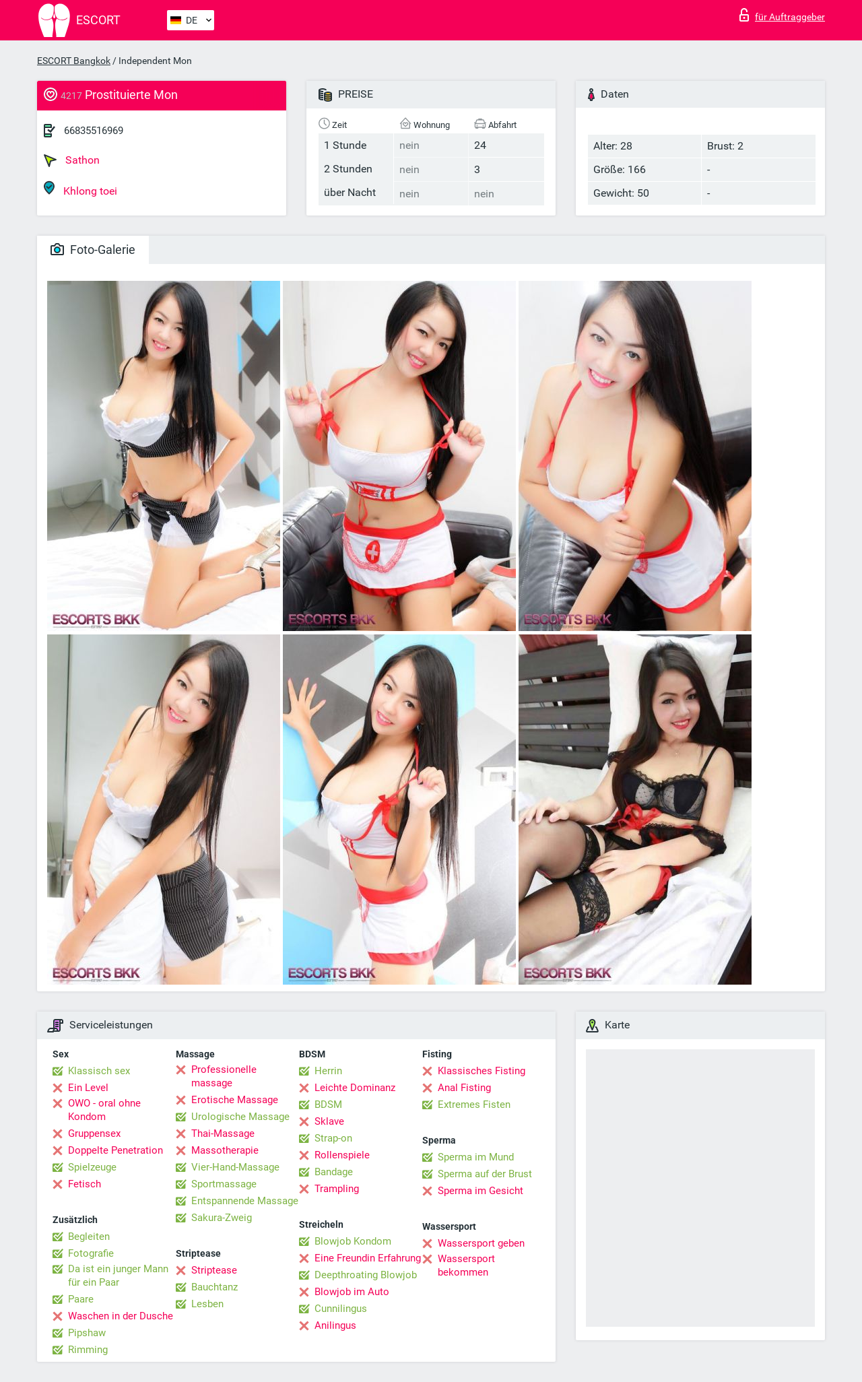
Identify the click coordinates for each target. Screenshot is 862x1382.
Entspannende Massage (244, 1201)
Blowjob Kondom (352, 1241)
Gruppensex (94, 1133)
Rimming (88, 1350)
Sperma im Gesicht (480, 1191)
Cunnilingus (340, 1309)
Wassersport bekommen (466, 1265)
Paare (81, 1299)
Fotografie (91, 1253)
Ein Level (88, 1088)
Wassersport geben (481, 1243)
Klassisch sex (99, 1071)
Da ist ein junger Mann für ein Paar (118, 1275)
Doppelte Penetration (115, 1150)
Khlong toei (80, 188)
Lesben (207, 1304)
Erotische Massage (234, 1100)
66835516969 (93, 131)
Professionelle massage (224, 1076)
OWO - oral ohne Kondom (104, 1110)
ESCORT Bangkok (73, 60)
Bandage (333, 1172)
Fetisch (84, 1184)
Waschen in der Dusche (120, 1316)
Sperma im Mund (476, 1157)
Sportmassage (224, 1184)
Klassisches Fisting (481, 1071)
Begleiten (89, 1236)
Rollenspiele (342, 1155)
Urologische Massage (240, 1117)
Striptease (214, 1270)
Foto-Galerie (93, 249)
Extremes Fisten (474, 1104)
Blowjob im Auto (351, 1292)
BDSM (328, 1104)
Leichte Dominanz (354, 1088)
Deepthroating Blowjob (365, 1275)
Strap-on (333, 1138)
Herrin (328, 1071)
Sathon (72, 160)
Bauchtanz (214, 1287)
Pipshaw (87, 1333)
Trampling (336, 1189)
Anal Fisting (464, 1088)
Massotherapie (225, 1150)
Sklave (329, 1121)
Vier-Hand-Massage (235, 1167)
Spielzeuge (92, 1167)
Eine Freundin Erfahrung (367, 1258)
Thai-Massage (223, 1133)
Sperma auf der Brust (485, 1174)
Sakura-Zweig (221, 1218)
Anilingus (335, 1325)
